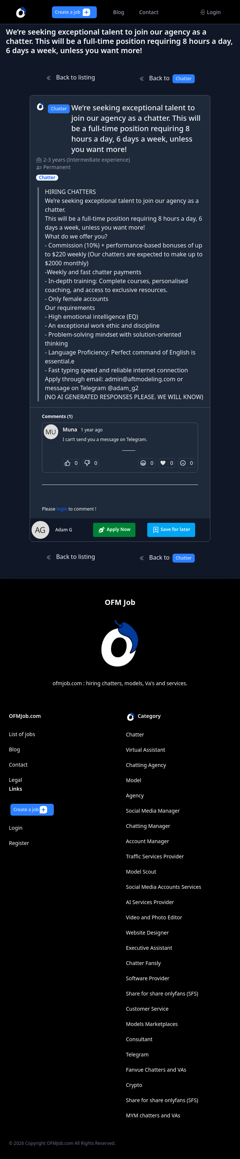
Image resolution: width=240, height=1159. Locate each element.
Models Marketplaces (152, 1023)
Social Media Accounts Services (163, 886)
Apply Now (114, 530)
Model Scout (141, 871)
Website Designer (147, 932)
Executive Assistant (149, 947)
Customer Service (147, 1008)
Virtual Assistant (145, 749)
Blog (14, 749)
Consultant (139, 1039)
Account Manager (147, 841)
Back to (167, 78)
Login (210, 12)
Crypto (134, 1084)
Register (19, 842)
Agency (135, 795)
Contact (18, 764)
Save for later (171, 530)
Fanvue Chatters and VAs (156, 1069)
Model (133, 780)
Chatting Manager (148, 825)
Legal (15, 779)
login (63, 509)
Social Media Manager (153, 810)
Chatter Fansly (143, 963)
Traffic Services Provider (155, 856)
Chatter (135, 734)
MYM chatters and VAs (153, 1115)
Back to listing (70, 77)
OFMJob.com (60, 1143)
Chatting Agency (146, 764)
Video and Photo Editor (154, 917)
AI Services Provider (150, 902)
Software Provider (148, 978)
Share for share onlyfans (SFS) (162, 993)
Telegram (137, 1054)
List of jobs (22, 734)
